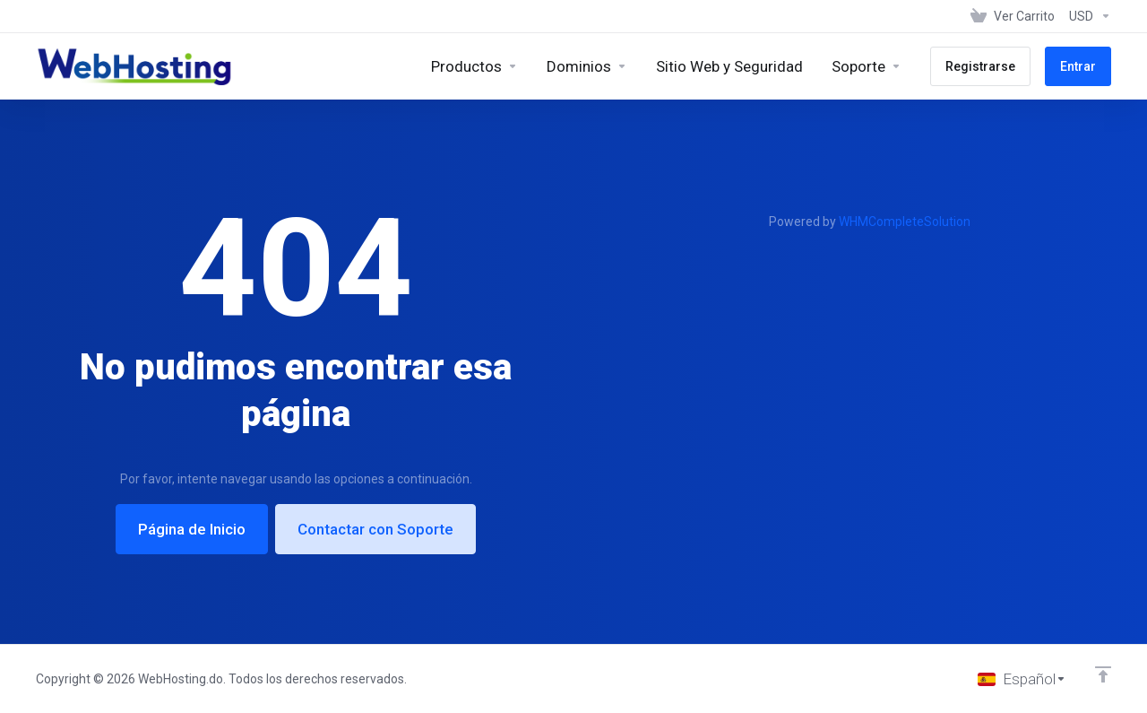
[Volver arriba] (1103, 674)
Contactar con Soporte (375, 529)
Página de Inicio (192, 529)
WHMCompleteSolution (904, 221)
